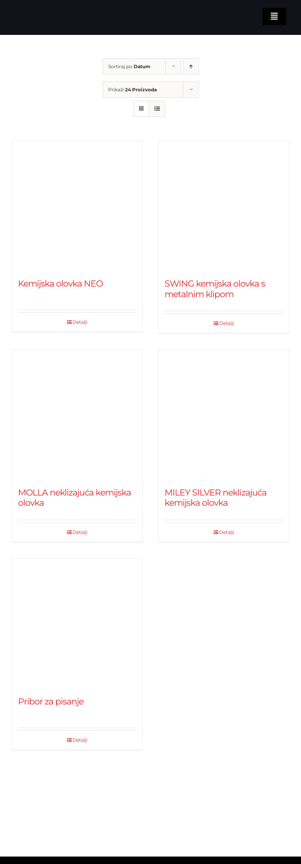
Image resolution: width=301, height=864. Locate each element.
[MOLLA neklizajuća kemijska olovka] (77, 415)
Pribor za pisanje (50, 701)
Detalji (80, 322)
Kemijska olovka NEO (60, 283)
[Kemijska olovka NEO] (77, 206)
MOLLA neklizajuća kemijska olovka (74, 497)
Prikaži (132, 90)
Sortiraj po (129, 66)
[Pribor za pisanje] (77, 624)
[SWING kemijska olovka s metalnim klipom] (224, 206)
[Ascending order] (191, 66)
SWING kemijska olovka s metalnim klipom (215, 288)
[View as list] (157, 108)
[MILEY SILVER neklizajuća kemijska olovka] (224, 415)
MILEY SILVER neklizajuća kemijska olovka (216, 497)
